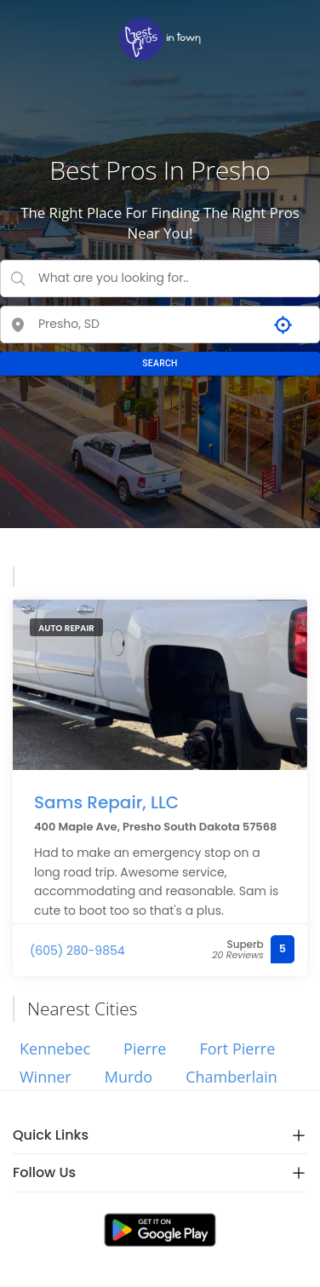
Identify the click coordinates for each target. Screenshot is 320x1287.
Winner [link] (45, 1076)
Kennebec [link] (55, 1048)
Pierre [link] (144, 1048)
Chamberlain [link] (231, 1076)
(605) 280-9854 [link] (77, 950)
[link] (160, 39)
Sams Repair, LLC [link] (106, 802)
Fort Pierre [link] (237, 1048)
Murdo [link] (128, 1076)
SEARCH (160, 363)
